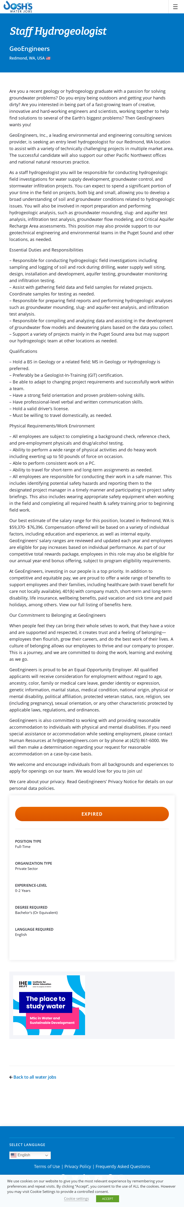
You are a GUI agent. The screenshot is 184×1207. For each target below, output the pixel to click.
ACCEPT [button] (107, 1198)
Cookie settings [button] (76, 1198)
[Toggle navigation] (175, 6)
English (20, 1155)
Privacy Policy (77, 1166)
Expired (91, 814)
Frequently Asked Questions (123, 1166)
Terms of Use (47, 1166)
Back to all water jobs (32, 1077)
